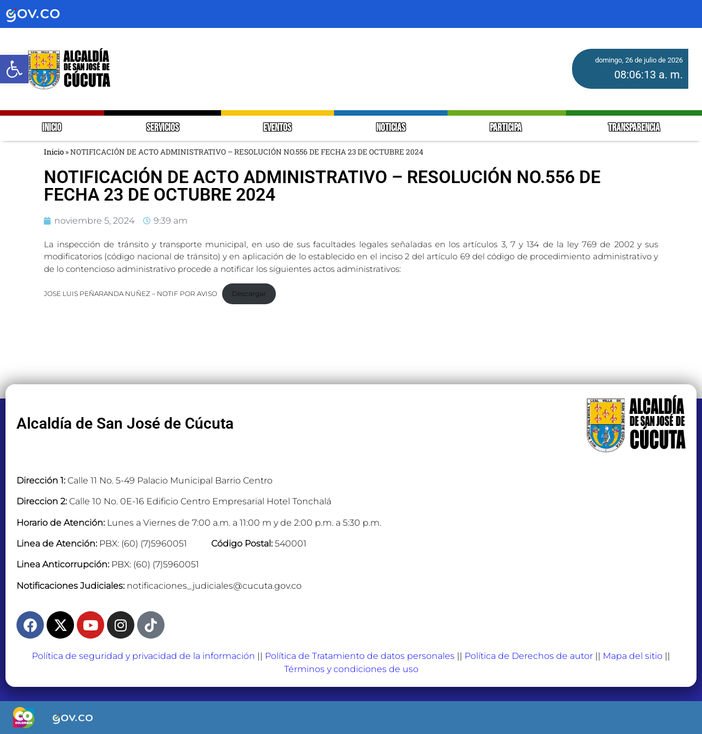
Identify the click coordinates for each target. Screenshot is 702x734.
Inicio (54, 152)
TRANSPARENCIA (634, 128)
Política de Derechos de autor (529, 656)
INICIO (51, 128)
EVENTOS (277, 128)
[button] (14, 69)
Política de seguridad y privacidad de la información (143, 656)
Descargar (249, 293)
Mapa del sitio (633, 656)
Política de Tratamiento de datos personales (360, 656)
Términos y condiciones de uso (351, 669)
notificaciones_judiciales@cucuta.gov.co (214, 586)
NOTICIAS (390, 128)
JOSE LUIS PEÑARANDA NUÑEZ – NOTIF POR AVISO (130, 293)
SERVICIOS (162, 128)
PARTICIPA (506, 128)
